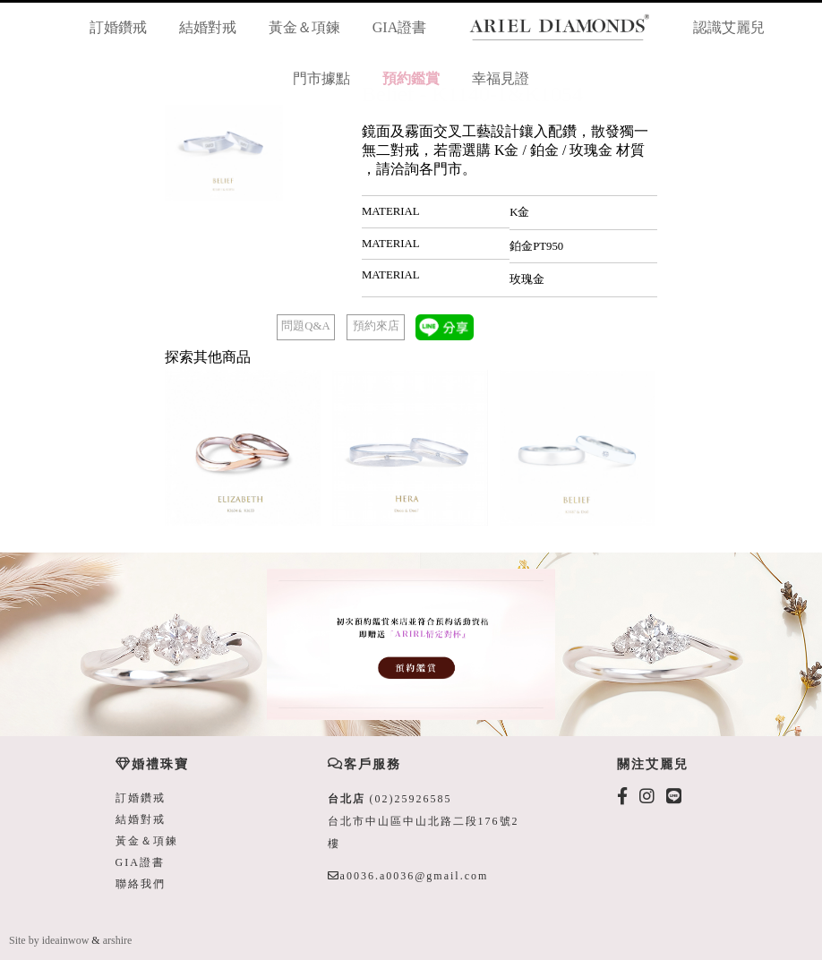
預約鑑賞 (411, 78)
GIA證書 (399, 27)
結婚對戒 (207, 27)
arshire (118, 940)
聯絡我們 (141, 884)
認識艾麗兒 (729, 27)
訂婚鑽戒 (118, 27)
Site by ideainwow (49, 940)
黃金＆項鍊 (304, 27)
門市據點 (321, 78)
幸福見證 (500, 78)
